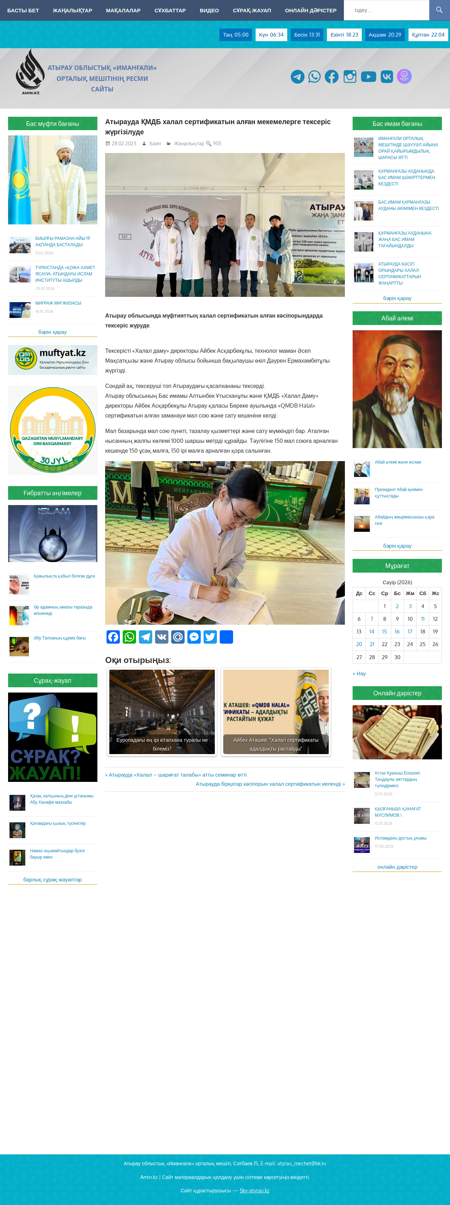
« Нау (359, 673)
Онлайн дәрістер (311, 10)
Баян (155, 143)
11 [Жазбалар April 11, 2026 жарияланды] (423, 619)
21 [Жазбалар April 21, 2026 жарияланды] (372, 644)
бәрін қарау (52, 332)
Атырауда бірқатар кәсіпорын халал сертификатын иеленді (268, 783)
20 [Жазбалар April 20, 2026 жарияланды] (359, 644)
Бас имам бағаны (398, 123)
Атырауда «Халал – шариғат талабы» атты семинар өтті (177, 774)
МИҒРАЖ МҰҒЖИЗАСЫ (59, 303)
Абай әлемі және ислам (398, 462)
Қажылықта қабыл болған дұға (64, 576)
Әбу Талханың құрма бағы (60, 637)
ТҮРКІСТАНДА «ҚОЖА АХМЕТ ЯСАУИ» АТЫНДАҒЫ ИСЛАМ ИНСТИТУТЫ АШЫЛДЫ (65, 274)
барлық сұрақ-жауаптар (52, 879)
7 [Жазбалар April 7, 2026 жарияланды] (372, 619)
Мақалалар (123, 10)
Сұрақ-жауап (252, 10)
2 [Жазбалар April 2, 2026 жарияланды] (397, 606)
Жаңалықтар (72, 10)
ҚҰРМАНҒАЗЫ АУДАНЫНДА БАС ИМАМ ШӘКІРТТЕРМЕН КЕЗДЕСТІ (406, 177)
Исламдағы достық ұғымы (400, 838)
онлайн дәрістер (398, 866)
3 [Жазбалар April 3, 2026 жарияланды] (410, 606)
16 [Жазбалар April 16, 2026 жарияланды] (397, 631)
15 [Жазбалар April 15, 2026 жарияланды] (384, 631)
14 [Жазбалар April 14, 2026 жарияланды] (371, 631)
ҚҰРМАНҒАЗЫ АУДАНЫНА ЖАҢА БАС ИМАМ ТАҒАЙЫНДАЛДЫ (404, 239)
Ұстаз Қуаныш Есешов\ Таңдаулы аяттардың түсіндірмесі (397, 779)
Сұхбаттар (170, 10)
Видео (209, 10)
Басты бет (23, 10)
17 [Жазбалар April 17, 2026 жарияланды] (410, 631)
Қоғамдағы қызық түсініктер (58, 823)
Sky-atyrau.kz (254, 1190)
